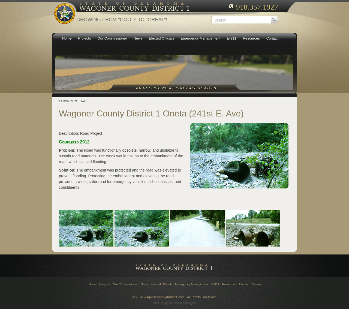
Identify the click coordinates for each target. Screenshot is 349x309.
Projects (104, 284)
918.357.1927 (257, 7)
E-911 (215, 284)
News (144, 284)
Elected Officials (161, 284)
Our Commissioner (125, 284)
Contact (244, 284)
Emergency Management (192, 284)
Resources (229, 284)
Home (93, 284)
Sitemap (257, 284)
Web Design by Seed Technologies (175, 303)
